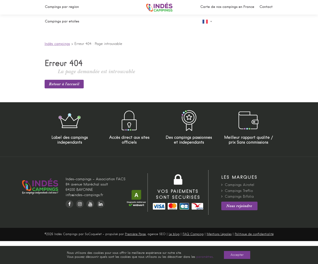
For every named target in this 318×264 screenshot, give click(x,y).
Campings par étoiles (62, 21)
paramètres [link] (204, 256)
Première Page (135, 234)
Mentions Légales (219, 234)
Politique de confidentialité (254, 234)
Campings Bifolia (239, 197)
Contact (266, 7)
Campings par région (62, 7)
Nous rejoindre (239, 205)
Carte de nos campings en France (227, 7)
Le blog (174, 234)
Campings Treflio (239, 191)
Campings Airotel (239, 185)
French (205, 21)
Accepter (237, 255)
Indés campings (57, 44)
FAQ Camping (193, 234)
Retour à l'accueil (64, 84)
